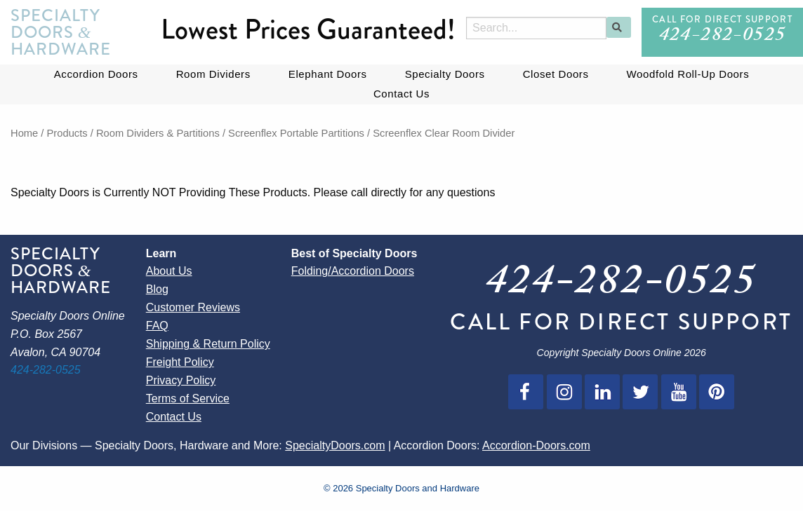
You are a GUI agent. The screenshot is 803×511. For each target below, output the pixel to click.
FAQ (157, 326)
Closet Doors (556, 74)
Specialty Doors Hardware (61, 32)
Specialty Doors (445, 74)
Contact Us (401, 94)
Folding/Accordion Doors (352, 271)
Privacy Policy (181, 380)
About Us (169, 271)
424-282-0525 (722, 37)
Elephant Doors (327, 74)
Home (24, 133)
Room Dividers (213, 74)
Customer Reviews (193, 307)
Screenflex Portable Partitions (296, 133)
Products (67, 133)
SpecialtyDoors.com (335, 445)
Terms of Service (188, 398)
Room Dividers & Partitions (158, 133)
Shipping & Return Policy (208, 344)
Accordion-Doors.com (536, 445)
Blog (157, 289)
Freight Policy (180, 362)
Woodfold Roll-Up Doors (688, 74)
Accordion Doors (96, 74)
